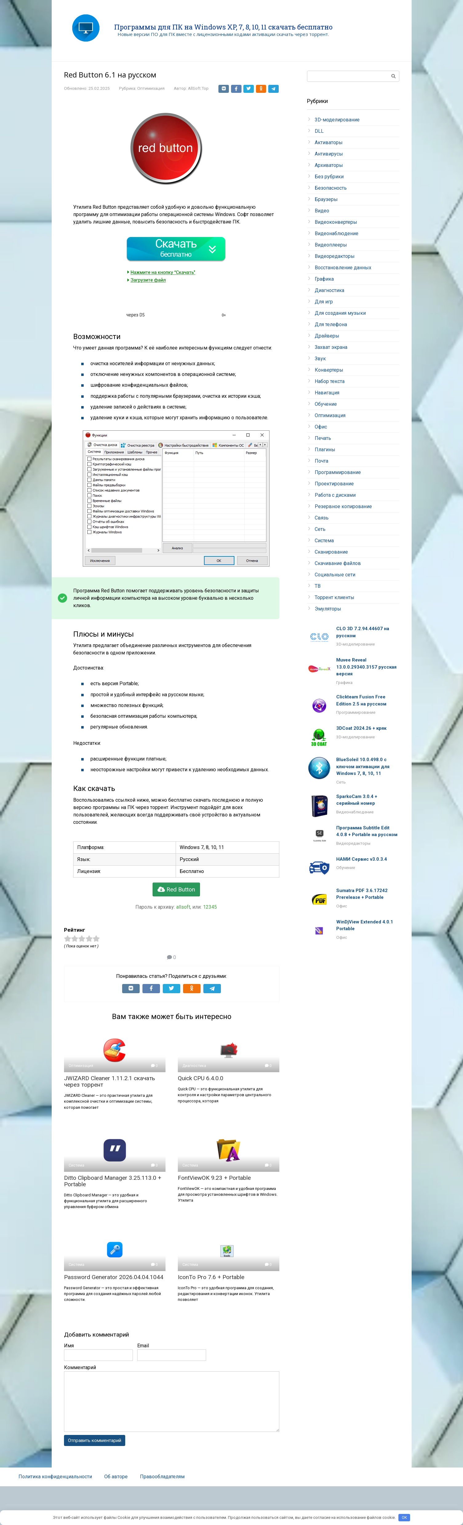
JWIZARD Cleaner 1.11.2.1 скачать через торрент (109, 1081)
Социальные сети (335, 575)
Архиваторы (329, 165)
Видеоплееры (331, 245)
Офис (321, 427)
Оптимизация (151, 88)
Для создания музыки (340, 313)
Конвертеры (329, 370)
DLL (319, 131)
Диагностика (329, 290)
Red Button (176, 889)
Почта (321, 461)
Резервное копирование (343, 506)
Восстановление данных (343, 268)
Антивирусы (329, 154)
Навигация (327, 393)
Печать (323, 438)
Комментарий (80, 1367)
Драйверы (327, 336)
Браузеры (326, 199)
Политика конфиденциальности (55, 1477)
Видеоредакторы (335, 256)
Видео (322, 211)
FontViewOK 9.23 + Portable (214, 1177)
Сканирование (331, 552)
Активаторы (329, 142)
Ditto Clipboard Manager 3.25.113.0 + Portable (112, 1181)
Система (324, 540)
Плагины (325, 449)
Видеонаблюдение (336, 233)
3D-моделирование (337, 120)
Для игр (324, 302)
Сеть (320, 529)
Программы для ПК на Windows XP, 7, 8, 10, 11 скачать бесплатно (223, 26)
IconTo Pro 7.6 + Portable (211, 1277)
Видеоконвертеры (336, 222)
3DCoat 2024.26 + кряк (361, 728)
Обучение (326, 404)
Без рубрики (329, 177)
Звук (320, 358)
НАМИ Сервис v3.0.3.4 (361, 859)
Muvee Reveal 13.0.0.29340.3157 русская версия (366, 667)
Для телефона (331, 324)
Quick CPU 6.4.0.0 (200, 1078)
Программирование (338, 472)
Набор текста (330, 381)
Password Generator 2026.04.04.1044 (113, 1277)
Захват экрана (331, 347)
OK (404, 1517)
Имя (69, 1346)
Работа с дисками (335, 495)
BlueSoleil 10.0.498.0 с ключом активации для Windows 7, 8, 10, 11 (362, 766)
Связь (322, 518)
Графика (324, 279)
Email (143, 1346)
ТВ (318, 586)
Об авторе (116, 1477)
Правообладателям (162, 1477)
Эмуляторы (328, 609)
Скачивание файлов (338, 563)
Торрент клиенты (334, 597)
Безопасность (331, 188)
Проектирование (334, 484)
